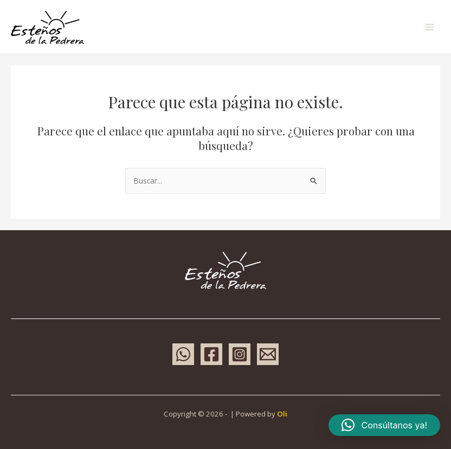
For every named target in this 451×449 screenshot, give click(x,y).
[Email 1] (268, 354)
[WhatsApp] (183, 354)
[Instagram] (239, 354)
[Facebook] (211, 354)
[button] (384, 425)
